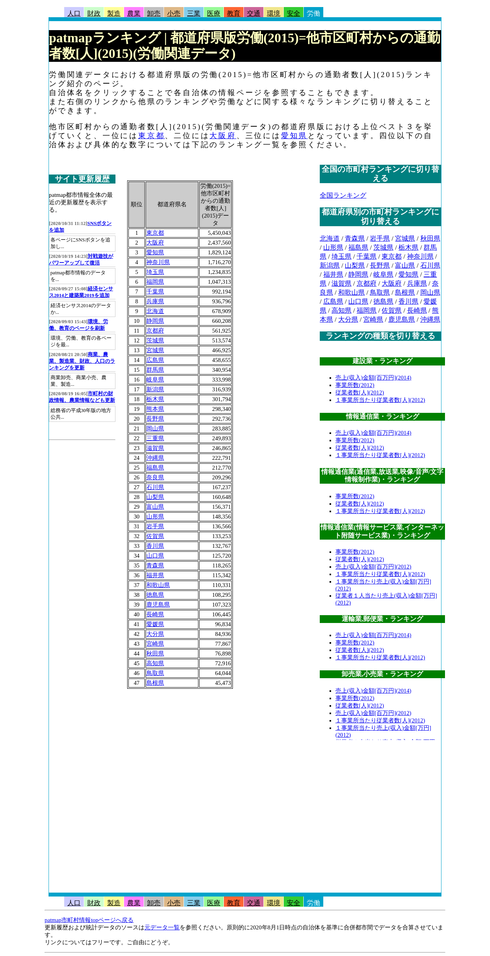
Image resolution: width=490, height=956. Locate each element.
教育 (233, 13)
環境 (273, 13)
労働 (313, 13)
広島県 (155, 360)
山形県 (155, 516)
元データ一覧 (162, 927)
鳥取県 (155, 673)
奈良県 (155, 477)
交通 (253, 13)
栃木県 (155, 399)
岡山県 (155, 428)
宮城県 (155, 350)
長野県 (155, 419)
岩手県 (155, 526)
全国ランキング (343, 195)
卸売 (153, 13)
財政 (94, 13)
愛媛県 (155, 624)
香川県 (155, 546)
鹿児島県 (158, 604)
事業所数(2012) (354, 385)
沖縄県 (155, 458)
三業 (193, 13)
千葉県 (155, 291)
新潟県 (155, 389)
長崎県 (155, 614)
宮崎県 (155, 644)
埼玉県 (155, 272)
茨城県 (155, 340)
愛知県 (294, 135)
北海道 (155, 311)
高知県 (155, 663)
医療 (213, 13)
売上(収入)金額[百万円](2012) (373, 567)
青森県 (155, 565)
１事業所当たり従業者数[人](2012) (380, 400)
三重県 (155, 438)
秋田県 (155, 653)
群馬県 (155, 370)
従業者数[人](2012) (359, 392)
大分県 (155, 634)
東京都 (151, 135)
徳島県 (155, 595)
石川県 (155, 487)
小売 (173, 13)
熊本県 (155, 409)
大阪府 (222, 135)
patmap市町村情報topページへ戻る (89, 920)
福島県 (155, 467)
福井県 (155, 575)
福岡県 (155, 282)
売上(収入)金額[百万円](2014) (373, 377)
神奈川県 (158, 262)
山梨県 (155, 497)
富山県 (155, 507)
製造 (114, 13)
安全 (293, 13)
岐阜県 (155, 379)
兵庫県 (155, 301)
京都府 (155, 331)
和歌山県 (158, 585)
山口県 (155, 556)
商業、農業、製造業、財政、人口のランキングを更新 (82, 361)
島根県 (155, 683)
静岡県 (155, 321)
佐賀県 (155, 536)
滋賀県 (155, 448)
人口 (74, 13)
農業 (134, 13)
